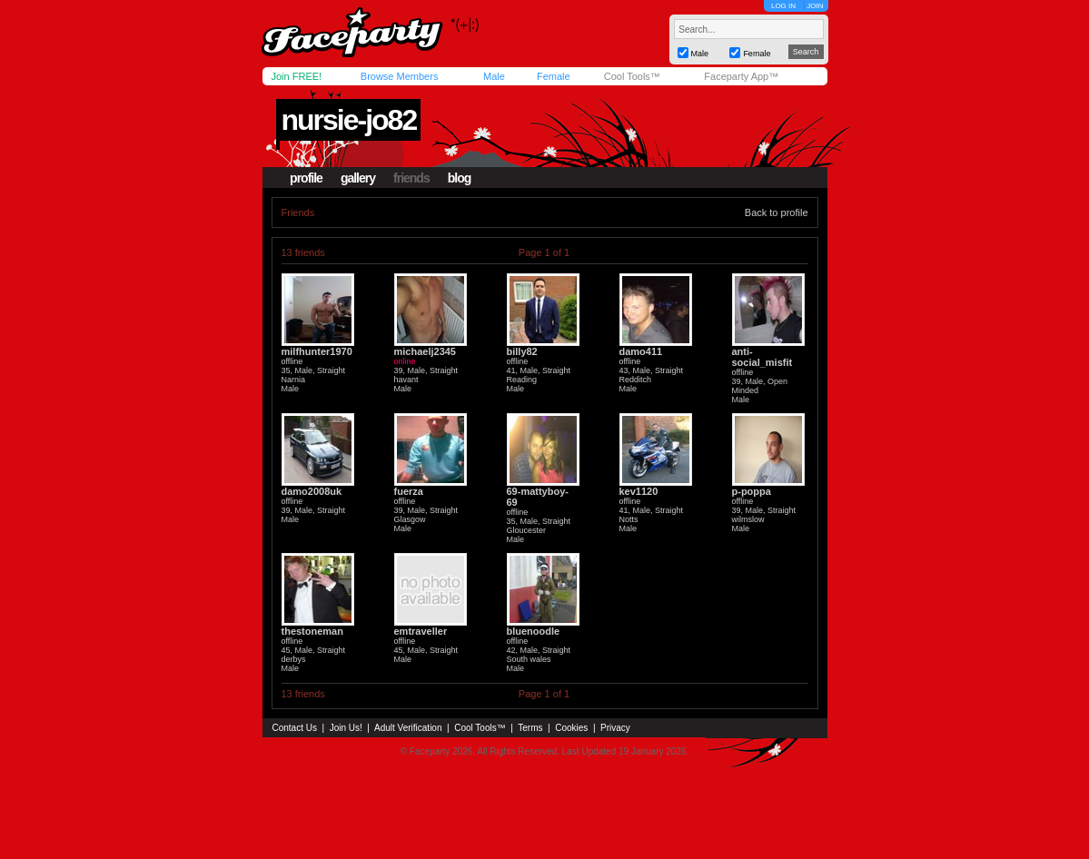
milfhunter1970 (317, 351)
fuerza (408, 491)
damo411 (641, 351)
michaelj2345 (425, 351)
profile (306, 178)
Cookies (571, 728)
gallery (358, 178)
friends (411, 178)
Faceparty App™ (741, 76)
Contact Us (294, 728)
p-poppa (751, 491)
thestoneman (312, 631)
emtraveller (421, 631)
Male (494, 76)
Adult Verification (408, 728)
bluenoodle (533, 631)
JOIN (815, 6)
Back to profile (776, 212)
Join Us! (346, 728)
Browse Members (400, 76)
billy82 (522, 351)
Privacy (615, 728)
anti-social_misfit (762, 357)
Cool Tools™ (632, 76)
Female (553, 76)
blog (459, 178)
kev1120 (638, 491)
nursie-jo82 (348, 120)
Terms (530, 728)
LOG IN (783, 6)
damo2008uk (312, 491)
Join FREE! (297, 76)
